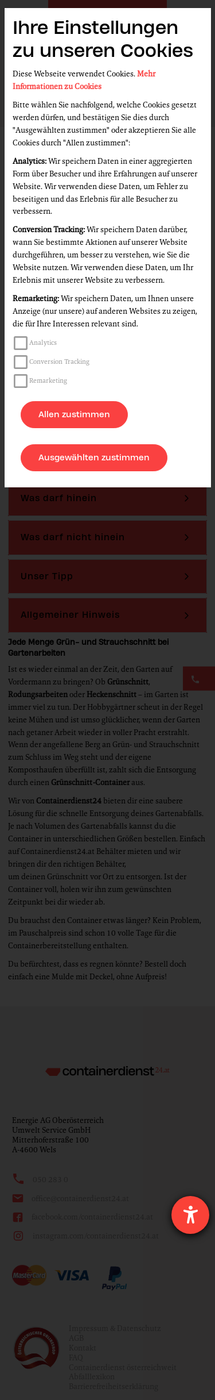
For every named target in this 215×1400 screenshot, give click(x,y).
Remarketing (48, 380)
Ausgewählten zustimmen (94, 457)
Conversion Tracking (59, 361)
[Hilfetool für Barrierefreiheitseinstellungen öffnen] (190, 1215)
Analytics (43, 342)
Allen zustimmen (74, 414)
